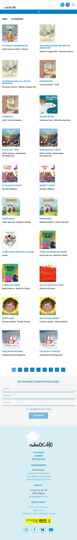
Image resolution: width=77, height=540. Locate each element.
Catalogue (38, 452)
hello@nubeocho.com (38, 496)
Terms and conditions (38, 507)
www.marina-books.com (39, 473)
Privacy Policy (44, 409)
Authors (38, 456)
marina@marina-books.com (38, 476)
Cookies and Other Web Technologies (38, 513)
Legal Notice (38, 510)
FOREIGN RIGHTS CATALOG (38, 479)
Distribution (38, 459)
